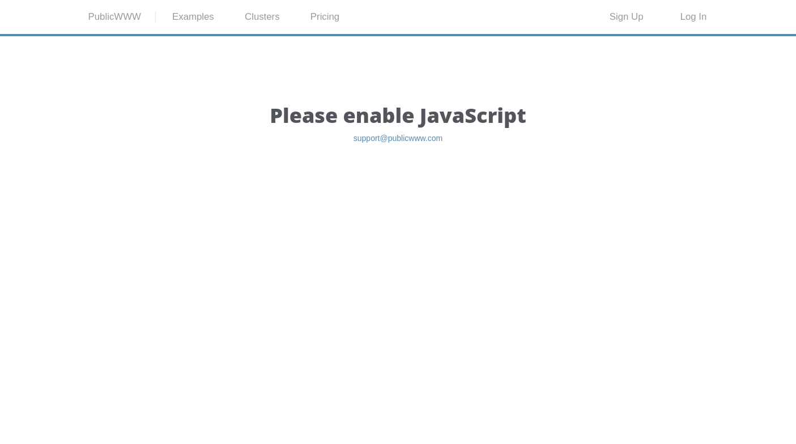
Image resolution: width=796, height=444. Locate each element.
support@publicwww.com (398, 195)
